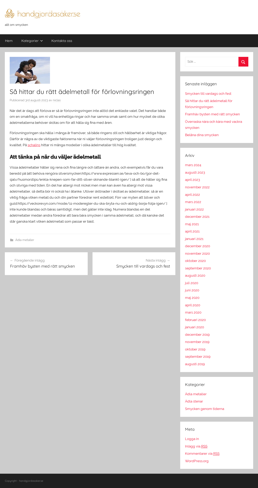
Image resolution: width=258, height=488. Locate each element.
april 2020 (192, 305)
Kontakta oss (61, 41)
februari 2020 (195, 320)
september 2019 (197, 357)
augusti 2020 (195, 275)
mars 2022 (193, 202)
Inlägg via (196, 446)
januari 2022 (194, 209)
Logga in (192, 439)
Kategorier (32, 41)
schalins (34, 145)
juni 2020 (192, 290)
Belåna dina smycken (202, 135)
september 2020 (198, 268)
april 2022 (192, 195)
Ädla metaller (24, 240)
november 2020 (197, 253)
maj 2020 (192, 298)
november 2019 (197, 342)
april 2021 (192, 231)
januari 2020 (194, 327)
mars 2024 (193, 165)
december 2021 (197, 217)
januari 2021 (194, 239)
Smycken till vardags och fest (208, 94)
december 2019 (197, 335)
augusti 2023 (195, 172)
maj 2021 (192, 224)
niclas (57, 100)
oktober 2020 (195, 261)
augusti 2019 (195, 364)
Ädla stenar (194, 401)
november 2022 (197, 187)
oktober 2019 (195, 349)
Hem (9, 41)
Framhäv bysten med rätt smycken (212, 114)
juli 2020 (191, 283)
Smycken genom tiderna (204, 409)
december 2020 (197, 246)
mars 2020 (193, 312)
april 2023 (192, 180)
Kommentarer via (202, 454)
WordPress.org (197, 461)
